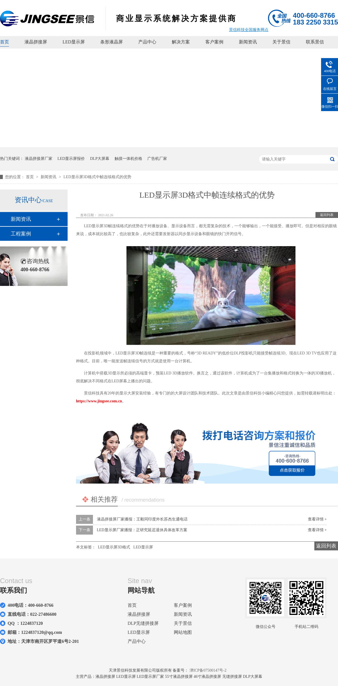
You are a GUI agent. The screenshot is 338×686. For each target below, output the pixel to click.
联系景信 (315, 41)
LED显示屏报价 (71, 158)
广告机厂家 (157, 158)
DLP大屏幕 (99, 158)
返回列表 (326, 215)
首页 (4, 41)
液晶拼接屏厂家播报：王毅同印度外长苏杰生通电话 (142, 519)
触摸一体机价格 (128, 158)
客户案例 (214, 41)
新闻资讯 (248, 41)
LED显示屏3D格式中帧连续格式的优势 (97, 177)
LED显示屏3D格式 (114, 547)
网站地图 (183, 632)
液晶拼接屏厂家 (38, 158)
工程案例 (21, 234)
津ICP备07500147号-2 (208, 670)
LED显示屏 (74, 41)
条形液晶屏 (111, 41)
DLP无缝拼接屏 (143, 623)
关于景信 (281, 41)
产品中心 (147, 41)
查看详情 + (317, 519)
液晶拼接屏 (36, 41)
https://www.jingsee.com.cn (99, 401)
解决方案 (181, 41)
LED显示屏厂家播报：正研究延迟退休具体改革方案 (142, 530)
